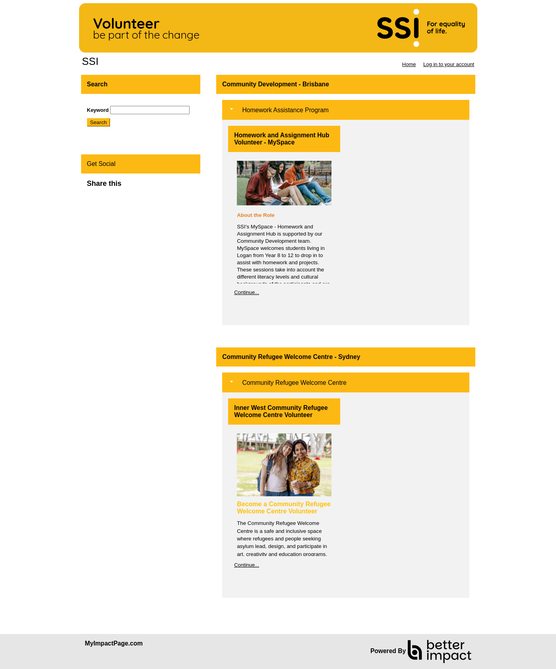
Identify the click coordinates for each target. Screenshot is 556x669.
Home (409, 64)
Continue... (246, 292)
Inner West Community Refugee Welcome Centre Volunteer (280, 411)
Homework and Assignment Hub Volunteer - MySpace (281, 139)
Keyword (98, 110)
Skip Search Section (110, 103)
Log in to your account (448, 64)
